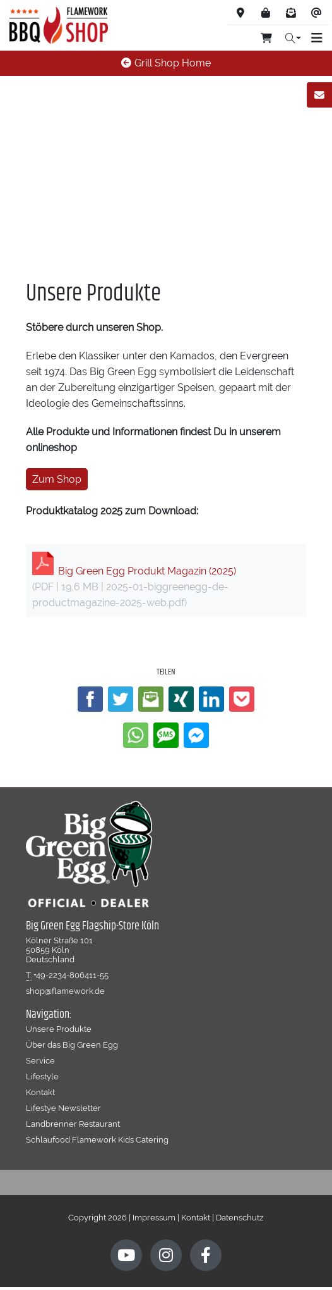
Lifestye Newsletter (63, 1108)
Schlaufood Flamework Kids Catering (97, 1139)
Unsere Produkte (59, 1029)
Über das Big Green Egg (72, 1044)
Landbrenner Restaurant (73, 1124)
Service (40, 1060)
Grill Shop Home (166, 63)
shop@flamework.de (65, 991)
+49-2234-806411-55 (71, 975)
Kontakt (40, 1092)
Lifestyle (42, 1076)
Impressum (154, 1217)
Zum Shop (56, 479)
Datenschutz (239, 1217)
